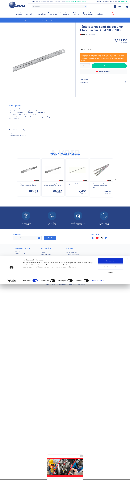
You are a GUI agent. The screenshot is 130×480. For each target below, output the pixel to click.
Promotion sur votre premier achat (65, 246)
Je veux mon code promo (65, 259)
